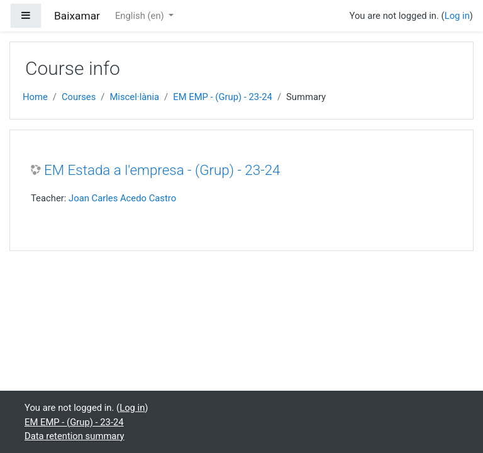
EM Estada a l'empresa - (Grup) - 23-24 (162, 170)
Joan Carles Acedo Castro (122, 198)
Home (35, 97)
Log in (457, 15)
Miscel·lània (134, 97)
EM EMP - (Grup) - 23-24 (222, 97)
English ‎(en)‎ (140, 15)
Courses (79, 97)
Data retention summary (75, 436)
